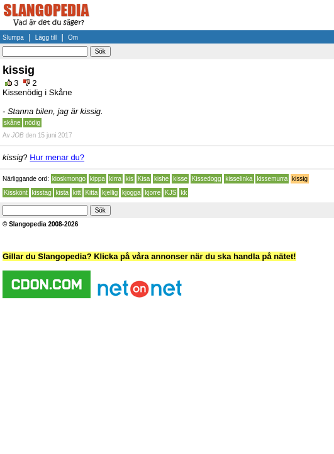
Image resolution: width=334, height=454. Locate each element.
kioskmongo (69, 178)
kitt (77, 192)
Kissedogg (206, 178)
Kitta (91, 192)
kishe (161, 178)
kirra (115, 178)
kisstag (42, 192)
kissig (300, 178)
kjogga (131, 192)
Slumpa (13, 37)
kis (129, 178)
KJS (170, 192)
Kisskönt (16, 192)
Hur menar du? (57, 157)
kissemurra (272, 178)
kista (62, 192)
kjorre (152, 192)
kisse (180, 178)
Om (73, 37)
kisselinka (238, 178)
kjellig (110, 192)
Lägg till (46, 37)
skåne (12, 122)
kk (184, 192)
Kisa (144, 178)
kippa (97, 178)
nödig (32, 122)
